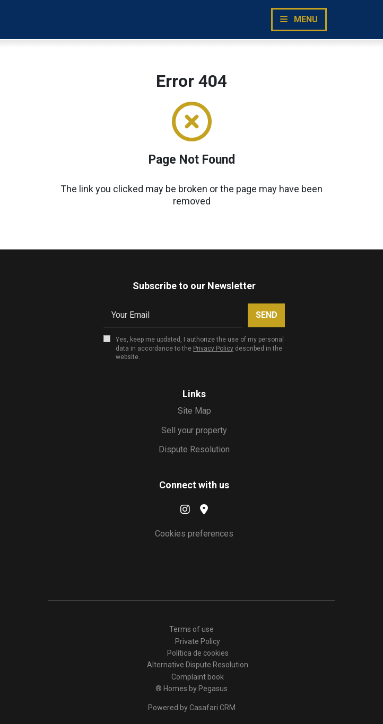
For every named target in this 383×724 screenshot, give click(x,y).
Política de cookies (198, 653)
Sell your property (194, 430)
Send (266, 315)
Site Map (194, 411)
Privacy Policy (213, 348)
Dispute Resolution (194, 449)
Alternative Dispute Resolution (197, 664)
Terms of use (191, 629)
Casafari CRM (212, 707)
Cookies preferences (194, 534)
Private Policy (197, 641)
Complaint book (197, 677)
